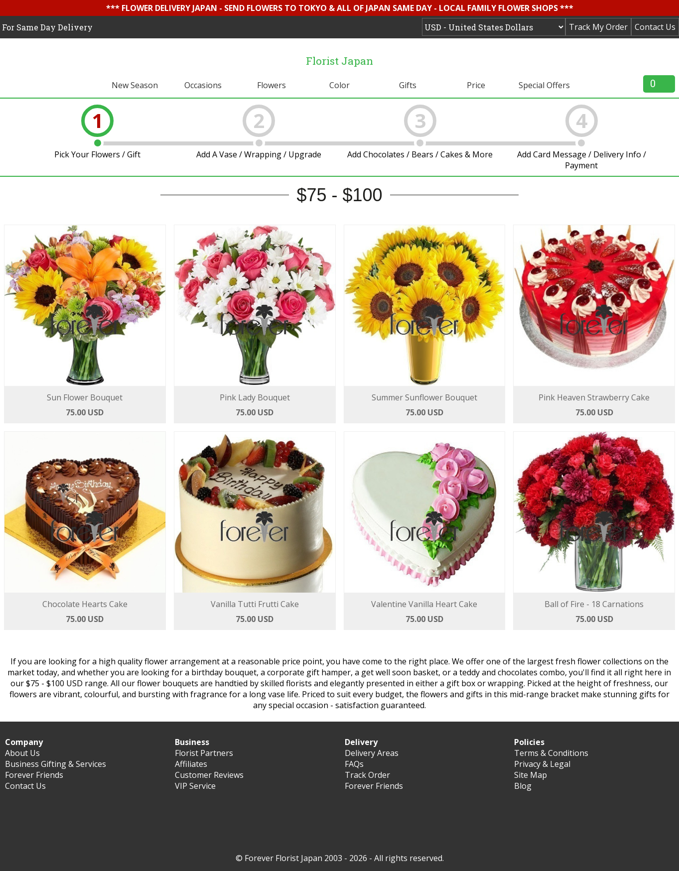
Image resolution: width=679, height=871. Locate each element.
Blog (523, 785)
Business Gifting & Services (55, 763)
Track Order (367, 774)
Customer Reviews (209, 774)
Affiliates (191, 763)
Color (339, 85)
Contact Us (655, 26)
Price (476, 85)
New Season (135, 85)
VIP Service (195, 785)
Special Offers (544, 85)
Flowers (271, 85)
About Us (22, 752)
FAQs (354, 763)
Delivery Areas (372, 752)
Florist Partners (204, 752)
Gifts (407, 85)
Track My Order (598, 26)
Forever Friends (34, 774)
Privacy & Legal (542, 763)
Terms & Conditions (551, 752)
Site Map (530, 774)
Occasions (203, 85)
